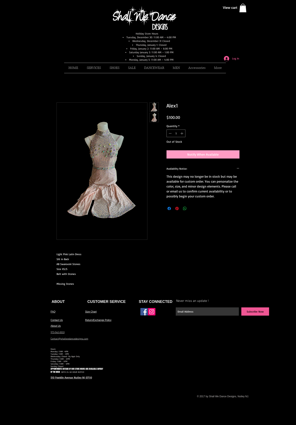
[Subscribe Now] (255, 311)
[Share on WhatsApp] (184, 208)
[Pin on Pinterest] (177, 208)
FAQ (53, 311)
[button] (242, 8)
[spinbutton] (176, 133)
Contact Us (57, 320)
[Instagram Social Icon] (151, 311)
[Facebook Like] (165, 313)
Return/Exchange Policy (98, 320)
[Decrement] (169, 133)
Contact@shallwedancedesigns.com (69, 338)
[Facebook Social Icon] (144, 311)
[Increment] (182, 133)
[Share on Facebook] (169, 208)
